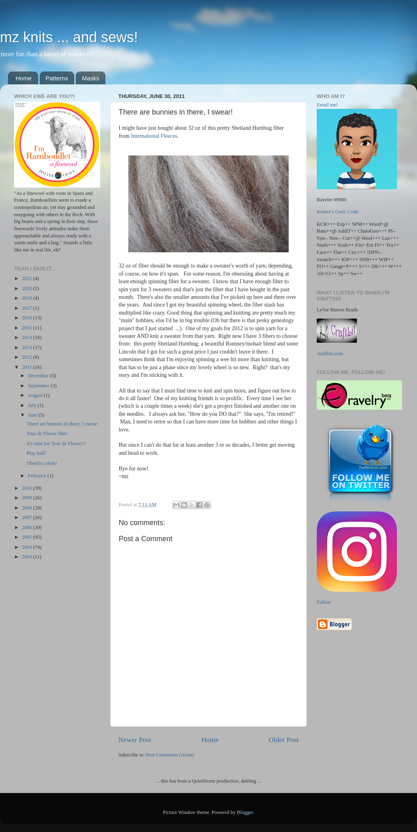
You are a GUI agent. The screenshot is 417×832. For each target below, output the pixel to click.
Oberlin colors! (41, 463)
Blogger (245, 812)
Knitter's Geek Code (337, 212)
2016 (27, 318)
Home (24, 78)
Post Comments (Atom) (170, 755)
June (33, 415)
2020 (27, 288)
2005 (27, 537)
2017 (27, 308)
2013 (27, 347)
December (39, 375)
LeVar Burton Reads (337, 310)
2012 (27, 357)
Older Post (284, 740)
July (33, 405)
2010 (27, 488)
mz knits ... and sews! (69, 37)
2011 (27, 367)
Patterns (57, 78)
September (39, 385)
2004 (27, 547)
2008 (27, 508)
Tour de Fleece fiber (46, 433)
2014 (27, 337)
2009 (27, 498)
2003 (27, 557)
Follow (324, 602)
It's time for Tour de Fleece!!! (56, 443)
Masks (90, 78)
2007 (27, 517)
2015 (27, 328)
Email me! (327, 105)
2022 (27, 278)
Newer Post (134, 740)
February (38, 475)
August (36, 395)
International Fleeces (154, 136)
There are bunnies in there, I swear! (62, 424)
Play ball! (36, 453)
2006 (27, 527)
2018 (27, 298)
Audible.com (330, 353)
